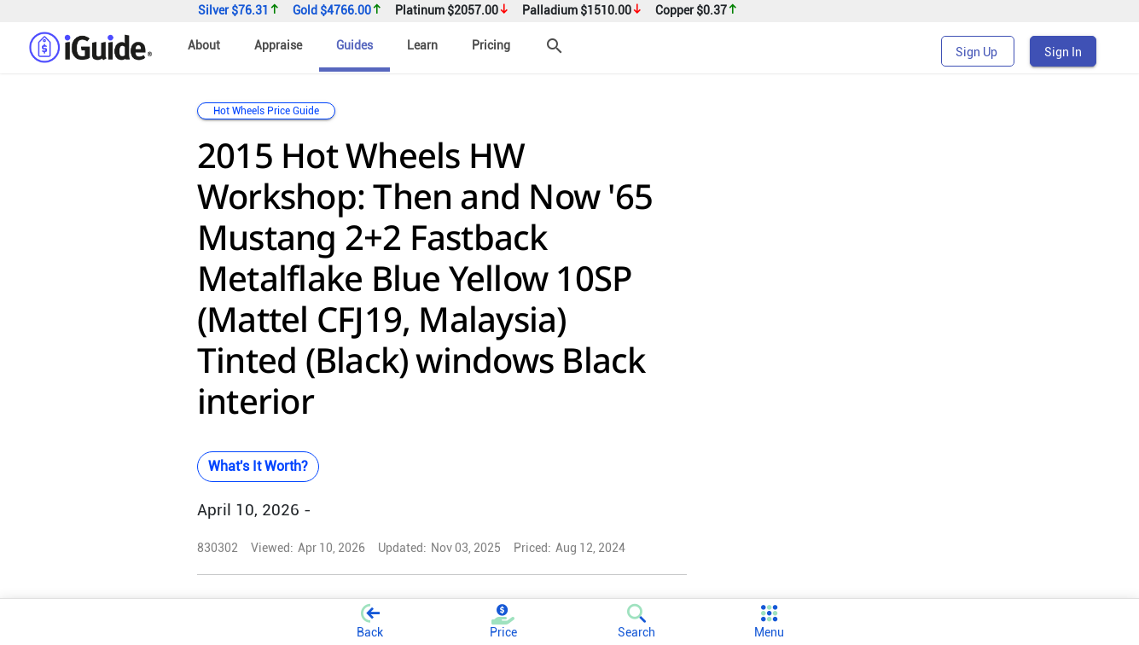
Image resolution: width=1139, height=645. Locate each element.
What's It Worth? (258, 466)
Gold (337, 10)
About (204, 45)
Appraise (278, 45)
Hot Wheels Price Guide (266, 111)
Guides (354, 45)
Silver (239, 10)
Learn (422, 45)
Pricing (491, 45)
